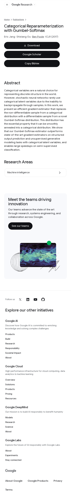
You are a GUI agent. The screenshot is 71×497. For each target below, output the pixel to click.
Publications (18, 19)
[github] (43, 299)
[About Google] (13, 481)
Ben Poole (38, 36)
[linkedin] (27, 299)
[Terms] (9, 490)
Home (7, 19)
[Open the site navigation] (7, 4)
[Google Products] (38, 481)
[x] (20, 299)
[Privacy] (58, 481)
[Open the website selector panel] (34, 5)
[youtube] (35, 299)
